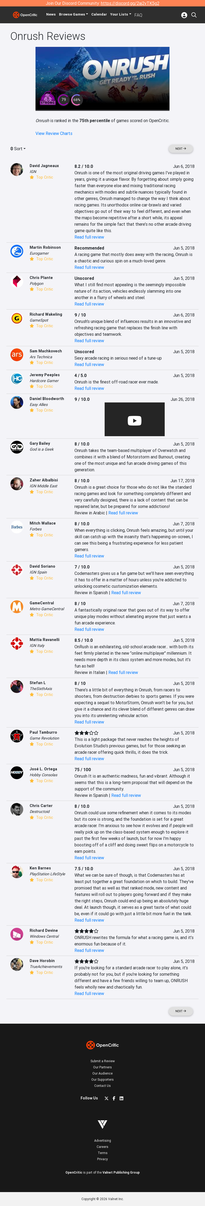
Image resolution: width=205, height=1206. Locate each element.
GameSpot (39, 320)
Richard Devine (44, 930)
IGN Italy (37, 645)
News (55, 15)
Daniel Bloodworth (47, 398)
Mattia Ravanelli (45, 639)
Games (78, 15)
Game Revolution (44, 738)
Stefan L (38, 682)
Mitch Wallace (43, 523)
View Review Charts (54, 133)
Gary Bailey (40, 443)
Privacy (102, 1159)
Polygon (36, 283)
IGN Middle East (43, 486)
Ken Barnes (40, 868)
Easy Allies (39, 404)
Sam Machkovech (46, 351)
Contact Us (102, 1086)
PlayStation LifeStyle (47, 874)
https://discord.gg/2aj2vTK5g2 (130, 3)
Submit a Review (102, 1061)
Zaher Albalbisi (44, 480)
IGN (33, 171)
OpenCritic (73, 1172)
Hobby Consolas (43, 774)
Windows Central (44, 936)
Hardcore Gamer (44, 380)
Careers (102, 1147)
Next (180, 148)
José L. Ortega (43, 769)
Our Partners (102, 1067)
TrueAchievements (46, 966)
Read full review (89, 237)
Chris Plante (41, 277)
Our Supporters (102, 1079)
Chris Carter (41, 805)
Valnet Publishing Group (121, 1172)
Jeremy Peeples (45, 374)
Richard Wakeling (46, 314)
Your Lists (127, 15)
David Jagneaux (44, 165)
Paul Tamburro (43, 732)
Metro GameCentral (47, 608)
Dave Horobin (42, 960)
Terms (103, 1153)
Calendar (107, 15)
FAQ (147, 15)
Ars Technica (41, 357)
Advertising (102, 1141)
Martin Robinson (45, 247)
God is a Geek (41, 449)
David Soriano (42, 566)
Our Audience (102, 1073)
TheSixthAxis (41, 688)
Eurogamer (39, 253)
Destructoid (39, 811)
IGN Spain (38, 572)
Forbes (35, 529)
